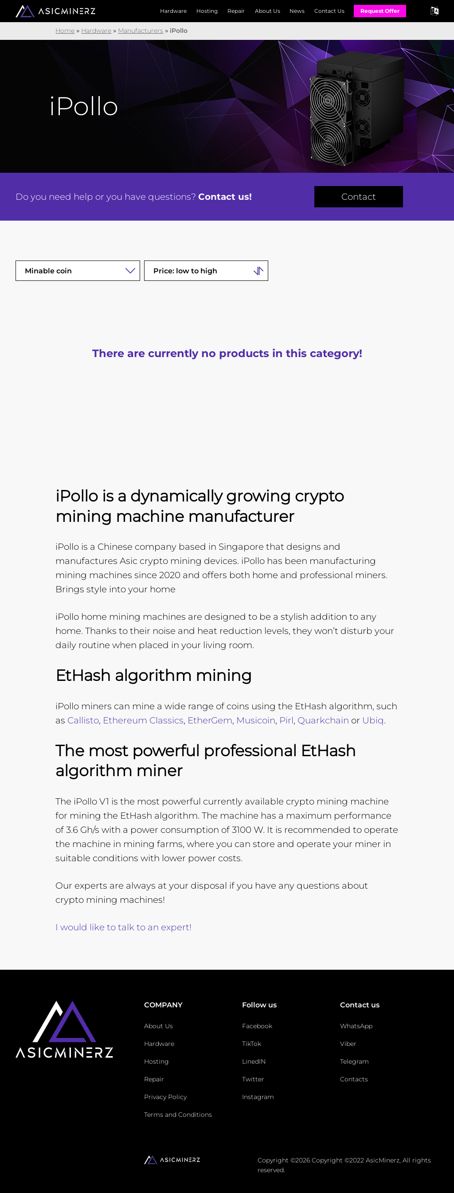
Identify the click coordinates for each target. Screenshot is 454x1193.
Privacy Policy (165, 1097)
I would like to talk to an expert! (123, 927)
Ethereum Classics (143, 720)
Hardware (173, 11)
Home (64, 31)
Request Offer (379, 11)
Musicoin (255, 720)
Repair (236, 11)
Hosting (207, 11)
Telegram (354, 1061)
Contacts (354, 1079)
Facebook (257, 1026)
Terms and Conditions (178, 1115)
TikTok (251, 1044)
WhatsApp (356, 1026)
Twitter (253, 1079)
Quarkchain (323, 720)
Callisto (83, 720)
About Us (267, 11)
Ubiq (373, 720)
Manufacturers (140, 31)
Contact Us (329, 11)
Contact (358, 196)
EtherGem (210, 720)
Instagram (258, 1097)
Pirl (286, 720)
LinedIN (254, 1061)
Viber (348, 1044)
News (297, 11)
